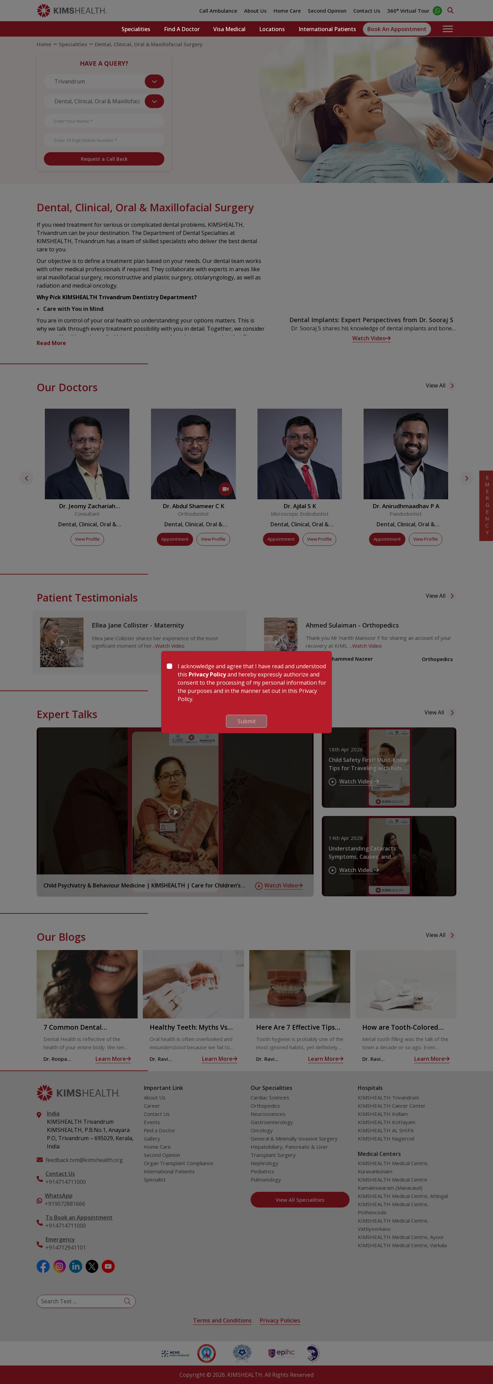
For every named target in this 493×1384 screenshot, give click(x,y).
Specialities (136, 29)
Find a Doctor (182, 29)
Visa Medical (229, 29)
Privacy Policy (207, 674)
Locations (272, 29)
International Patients (327, 29)
